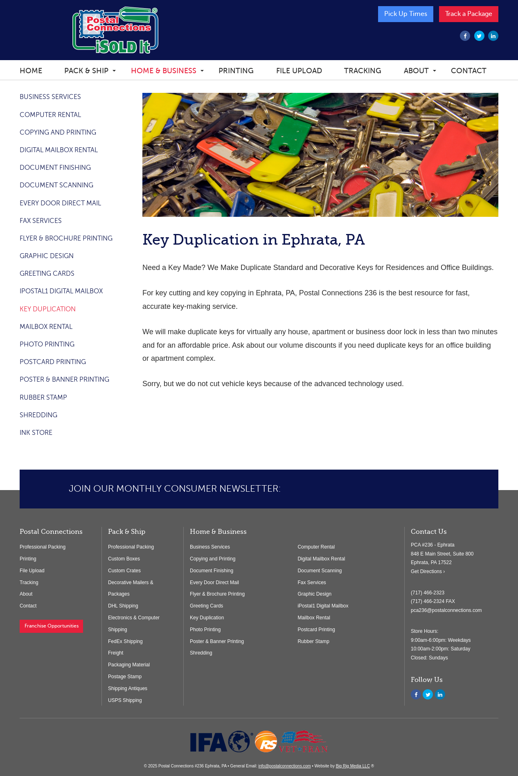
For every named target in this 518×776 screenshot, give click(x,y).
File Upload (299, 71)
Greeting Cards (47, 273)
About (416, 71)
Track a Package (468, 14)
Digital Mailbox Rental (59, 150)
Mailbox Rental (46, 327)
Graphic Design (47, 256)
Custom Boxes (124, 559)
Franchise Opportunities (52, 626)
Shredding (38, 415)
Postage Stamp (125, 676)
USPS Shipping (125, 700)
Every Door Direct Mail (60, 203)
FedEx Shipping (125, 641)
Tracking (362, 71)
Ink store (36, 432)
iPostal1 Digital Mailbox (61, 291)
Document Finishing (55, 167)
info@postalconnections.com (285, 766)
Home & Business (163, 71)
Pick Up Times (405, 14)
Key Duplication (48, 309)
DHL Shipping (123, 606)
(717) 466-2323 (427, 593)
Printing (236, 71)
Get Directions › (428, 571)
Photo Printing (47, 344)
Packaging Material (129, 665)
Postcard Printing (53, 362)
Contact (468, 71)
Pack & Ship (86, 71)
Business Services (50, 97)
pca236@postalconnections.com (446, 610)
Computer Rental (50, 115)
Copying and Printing (58, 132)
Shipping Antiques (127, 688)
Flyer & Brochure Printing (66, 238)
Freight (115, 653)
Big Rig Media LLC (353, 766)
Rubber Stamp (43, 397)
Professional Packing (42, 547)
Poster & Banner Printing (64, 379)
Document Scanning (56, 185)
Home (31, 71)
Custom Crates (124, 571)
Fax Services (41, 221)
